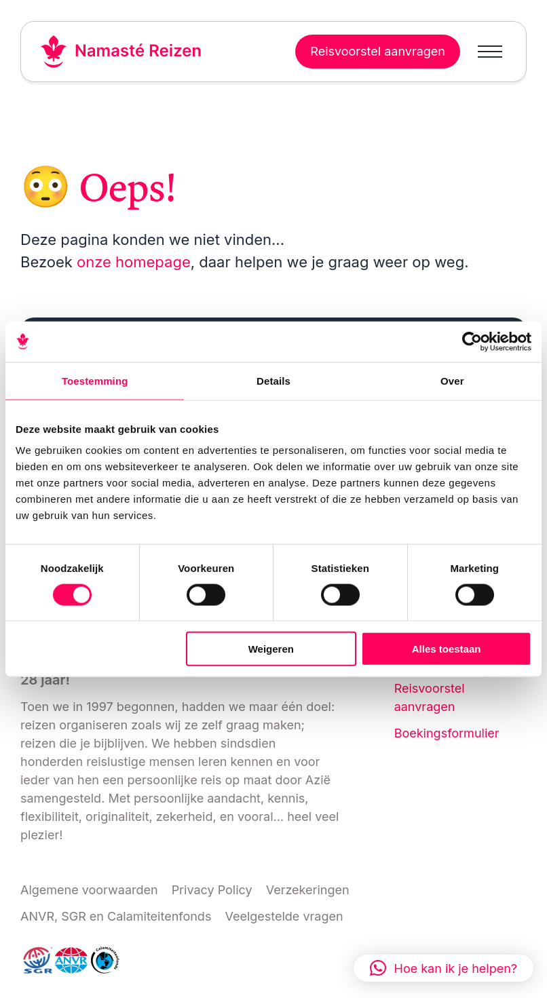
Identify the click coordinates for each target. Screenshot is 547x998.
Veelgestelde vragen (284, 916)
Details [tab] (273, 380)
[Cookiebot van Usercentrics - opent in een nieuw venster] (472, 341)
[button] (443, 968)
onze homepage (134, 262)
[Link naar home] (121, 51)
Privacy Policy (212, 890)
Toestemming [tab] (95, 380)
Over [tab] (452, 380)
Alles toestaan (446, 649)
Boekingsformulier (446, 733)
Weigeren (271, 649)
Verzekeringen (308, 890)
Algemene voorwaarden (89, 890)
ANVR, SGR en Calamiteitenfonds (115, 916)
